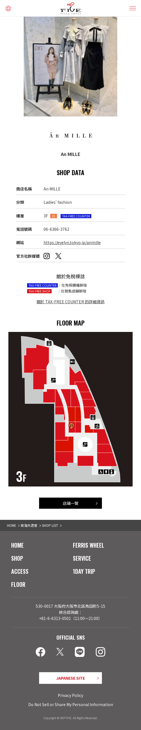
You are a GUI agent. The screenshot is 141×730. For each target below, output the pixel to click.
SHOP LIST (50, 525)
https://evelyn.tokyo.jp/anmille (72, 242)
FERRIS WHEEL (88, 545)
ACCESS (19, 571)
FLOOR (18, 584)
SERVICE (82, 558)
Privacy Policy (70, 695)
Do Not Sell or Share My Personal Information (70, 704)
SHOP (17, 558)
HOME (11, 525)
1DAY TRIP (84, 571)
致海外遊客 (29, 525)
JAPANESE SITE (70, 678)
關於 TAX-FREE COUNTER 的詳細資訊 (70, 301)
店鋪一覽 (70, 503)
